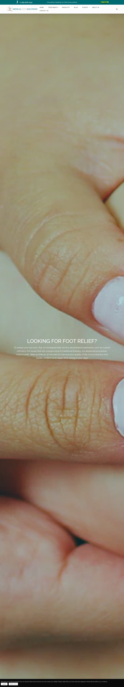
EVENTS (85, 7)
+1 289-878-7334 (25, 2)
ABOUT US (95, 7)
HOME (42, 7)
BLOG (76, 7)
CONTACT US (44, 11)
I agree (4, 684)
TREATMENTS (53, 7)
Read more (13, 684)
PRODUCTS (66, 7)
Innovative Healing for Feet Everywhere (62, 2)
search (117, 9)
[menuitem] (41, 7)
